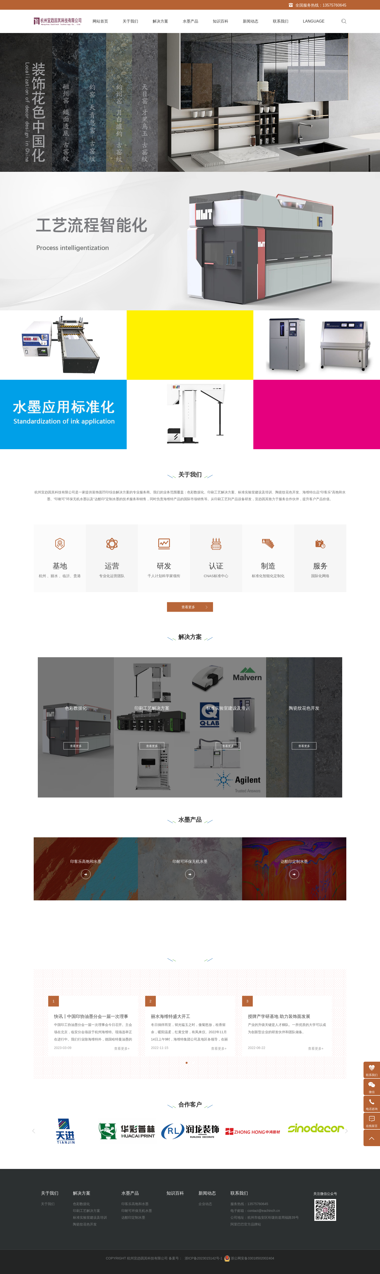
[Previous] (33, 1131)
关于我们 (130, 21)
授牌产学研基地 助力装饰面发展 (279, 1093)
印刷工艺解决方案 (86, 1211)
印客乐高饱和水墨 (135, 1204)
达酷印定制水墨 (133, 1217)
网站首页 (100, 21)
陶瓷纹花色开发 (85, 1224)
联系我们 (280, 21)
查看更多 (188, 616)
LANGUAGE (314, 21)
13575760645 (334, 5)
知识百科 (220, 21)
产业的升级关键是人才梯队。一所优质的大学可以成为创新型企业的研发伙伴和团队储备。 (287, 1105)
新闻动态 (250, 21)
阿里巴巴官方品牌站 (245, 1224)
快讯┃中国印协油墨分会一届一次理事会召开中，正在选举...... (91, 1097)
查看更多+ (122, 1126)
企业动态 (205, 1204)
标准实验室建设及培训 (90, 1217)
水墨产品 (190, 21)
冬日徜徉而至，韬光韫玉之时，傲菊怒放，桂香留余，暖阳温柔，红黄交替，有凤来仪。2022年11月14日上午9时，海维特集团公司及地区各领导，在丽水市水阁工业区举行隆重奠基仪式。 (189, 1113)
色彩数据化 (81, 1204)
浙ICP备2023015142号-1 (203, 1258)
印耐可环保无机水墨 (136, 1211)
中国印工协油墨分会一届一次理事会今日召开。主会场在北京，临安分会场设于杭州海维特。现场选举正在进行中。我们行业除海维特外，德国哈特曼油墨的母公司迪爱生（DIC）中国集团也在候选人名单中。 (93, 1113)
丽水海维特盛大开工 (170, 1093)
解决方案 (160, 21)
